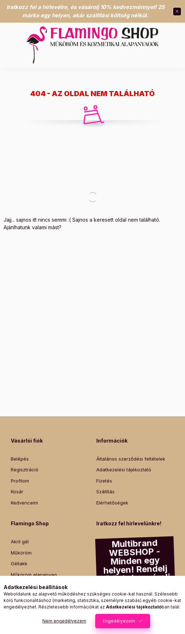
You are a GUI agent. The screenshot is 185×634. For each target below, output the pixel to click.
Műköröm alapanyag (34, 575)
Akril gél (20, 541)
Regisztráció (24, 469)
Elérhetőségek (112, 503)
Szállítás (105, 491)
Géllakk (19, 563)
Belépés (20, 459)
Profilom (20, 481)
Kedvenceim (24, 503)
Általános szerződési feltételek (130, 459)
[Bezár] (177, 11)
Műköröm (21, 553)
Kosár (17, 491)
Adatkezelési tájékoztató (123, 469)
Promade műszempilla (35, 585)
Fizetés (104, 481)
